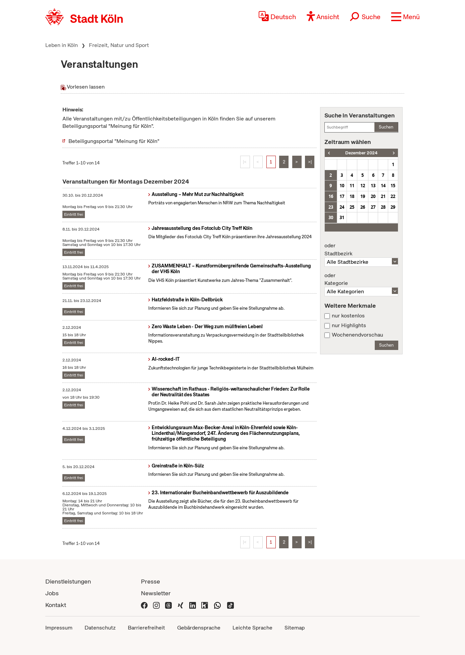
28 (383, 207)
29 (393, 207)
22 (393, 196)
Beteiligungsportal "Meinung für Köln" (113, 141)
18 (352, 196)
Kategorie (361, 279)
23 (330, 207)
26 (362, 207)
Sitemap (295, 627)
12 (362, 186)
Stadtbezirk (361, 249)
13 (373, 186)
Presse (150, 581)
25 (352, 207)
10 (342, 186)
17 (342, 196)
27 (373, 207)
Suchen (386, 127)
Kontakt (55, 605)
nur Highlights (349, 325)
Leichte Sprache (252, 627)
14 (383, 186)
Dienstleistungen (68, 581)
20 (373, 196)
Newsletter (156, 593)
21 (383, 196)
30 (330, 217)
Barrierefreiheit (146, 627)
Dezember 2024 (361, 153)
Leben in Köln (61, 45)
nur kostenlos (348, 315)
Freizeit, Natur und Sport (119, 45)
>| (310, 162)
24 (342, 207)
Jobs (52, 593)
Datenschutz (100, 627)
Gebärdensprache (198, 627)
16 (330, 196)
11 (352, 186)
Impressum (58, 627)
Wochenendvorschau (357, 335)
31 (342, 217)
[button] (405, 16)
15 (393, 186)
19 (362, 196)
